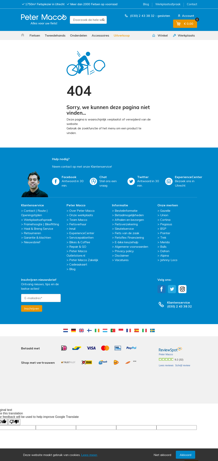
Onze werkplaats (81, 215)
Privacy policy (124, 251)
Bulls (163, 246)
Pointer (165, 233)
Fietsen (35, 35)
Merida (165, 242)
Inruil (72, 228)
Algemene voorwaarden (131, 246)
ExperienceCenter (81, 233)
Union (164, 215)
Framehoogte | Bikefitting (41, 224)
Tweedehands (55, 35)
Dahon (164, 251)
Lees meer (89, 455)
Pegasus (166, 224)
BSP (163, 228)
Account (185, 16)
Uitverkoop (122, 35)
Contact (192, 4)
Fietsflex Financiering (129, 237)
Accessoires (100, 35)
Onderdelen (78, 35)
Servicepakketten (81, 237)
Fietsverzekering (126, 224)
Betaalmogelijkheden (129, 215)
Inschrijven (31, 308)
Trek (163, 237)
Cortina (165, 220)
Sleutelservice (124, 228)
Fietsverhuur (77, 224)
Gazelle (165, 211)
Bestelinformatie (126, 211)
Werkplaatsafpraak (167, 4)
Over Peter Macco (82, 211)
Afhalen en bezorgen (129, 220)
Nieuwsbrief (32, 242)
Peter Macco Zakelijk (83, 260)
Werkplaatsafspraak (38, 220)
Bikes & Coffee (79, 242)
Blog (146, 4)
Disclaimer (122, 255)
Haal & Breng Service (38, 228)
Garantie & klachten (37, 237)
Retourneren (32, 233)
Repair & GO (77, 246)
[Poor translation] (14, 404)
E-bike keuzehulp (126, 242)
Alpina (164, 255)
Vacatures (122, 260)
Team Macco (78, 220)
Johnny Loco (168, 260)
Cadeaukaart (78, 264)
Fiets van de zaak (127, 233)
